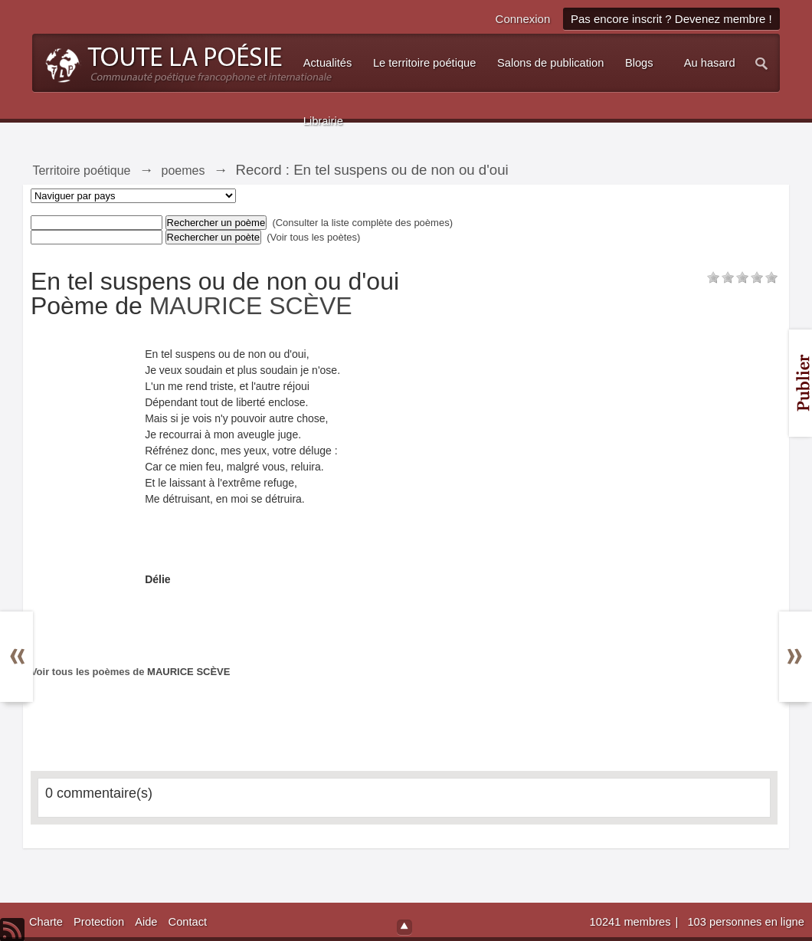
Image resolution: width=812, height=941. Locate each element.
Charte (46, 922)
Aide (146, 922)
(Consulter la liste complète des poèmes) (362, 222)
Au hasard (709, 63)
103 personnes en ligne (745, 922)
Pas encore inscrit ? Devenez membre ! (671, 18)
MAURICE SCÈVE (250, 306)
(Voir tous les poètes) (313, 237)
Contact (188, 922)
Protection (99, 922)
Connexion (523, 18)
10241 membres (632, 922)
